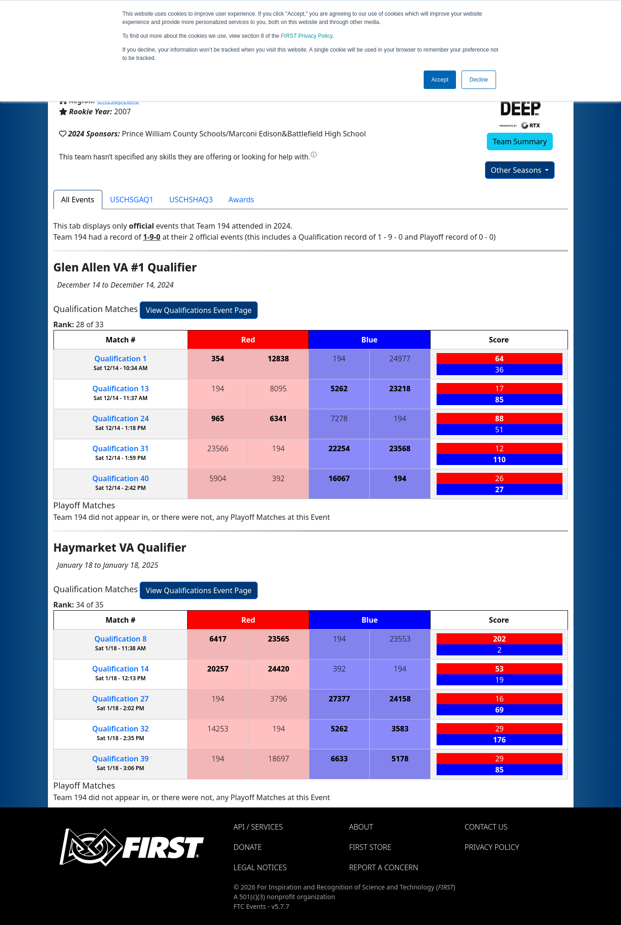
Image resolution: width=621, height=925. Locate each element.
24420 (278, 669)
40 (120, 478)
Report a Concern (383, 867)
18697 (279, 759)
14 (120, 669)
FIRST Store (370, 847)
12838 (278, 359)
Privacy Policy (306, 36)
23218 (399, 388)
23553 (400, 639)
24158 (400, 699)
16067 (338, 478)
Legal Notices (260, 867)
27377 (339, 699)
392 (278, 478)
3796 (278, 699)
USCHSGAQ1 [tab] (132, 199)
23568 (399, 448)
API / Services (258, 827)
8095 (278, 388)
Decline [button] (478, 80)
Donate (248, 847)
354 (218, 359)
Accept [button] (440, 80)
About (361, 827)
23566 (218, 448)
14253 (218, 729)
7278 (339, 418)
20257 (218, 669)
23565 (278, 639)
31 (120, 448)
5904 (217, 478)
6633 (339, 759)
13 (120, 388)
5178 (399, 759)
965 (218, 418)
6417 (217, 639)
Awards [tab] (241, 199)
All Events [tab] (78, 199)
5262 (339, 388)
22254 (338, 448)
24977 (400, 359)
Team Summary (520, 141)
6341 (278, 418)
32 (120, 729)
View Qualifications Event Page (199, 310)
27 (120, 699)
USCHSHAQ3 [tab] (191, 199)
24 (120, 418)
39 (120, 759)
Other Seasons (517, 170)
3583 (399, 729)
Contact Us (486, 827)
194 (339, 359)
